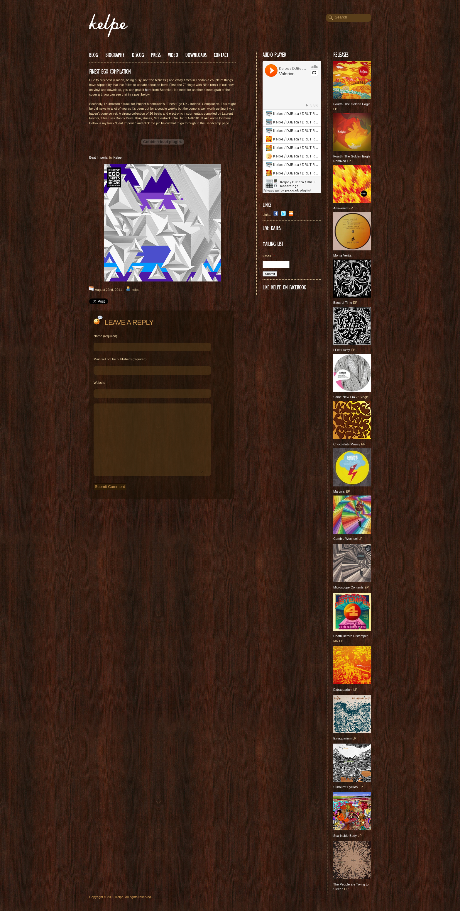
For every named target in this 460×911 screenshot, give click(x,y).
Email (269, 256)
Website (99, 382)
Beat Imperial (98, 157)
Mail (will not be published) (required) (120, 359)
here (148, 89)
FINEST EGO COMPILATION (110, 71)
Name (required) (105, 336)
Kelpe (118, 157)
